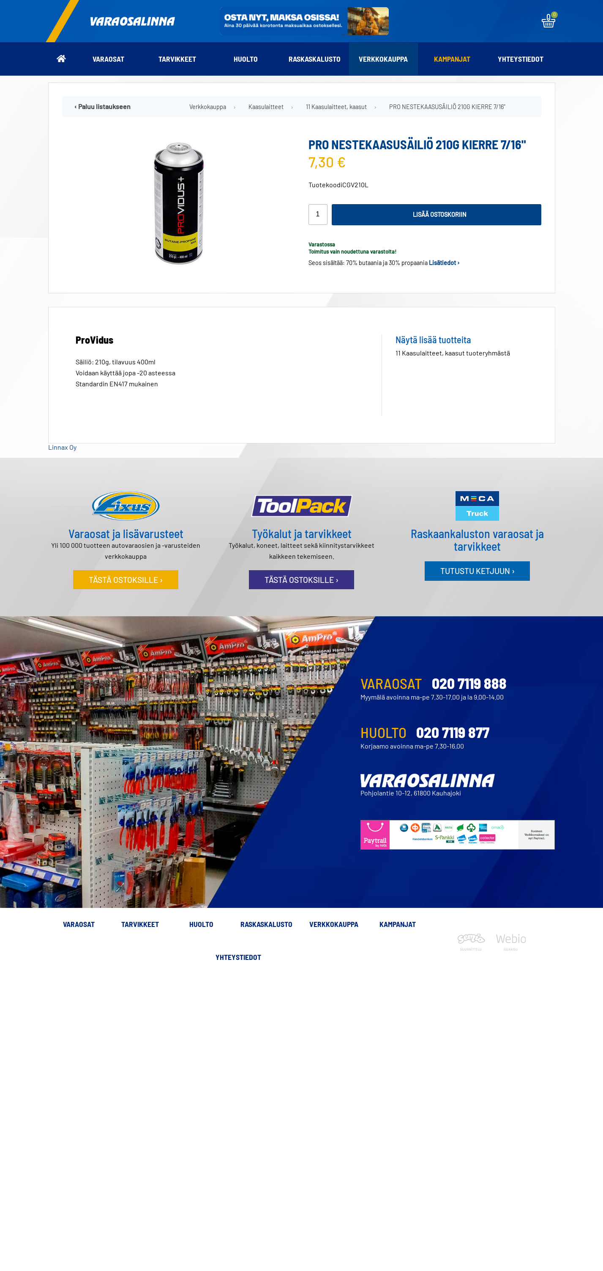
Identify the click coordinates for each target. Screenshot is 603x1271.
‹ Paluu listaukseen (102, 106)
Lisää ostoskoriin (440, 214)
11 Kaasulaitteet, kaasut (336, 106)
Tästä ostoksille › (126, 580)
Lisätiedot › (444, 262)
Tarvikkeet (177, 58)
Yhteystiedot (520, 58)
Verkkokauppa (383, 58)
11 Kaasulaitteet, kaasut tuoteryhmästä (453, 353)
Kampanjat (452, 58)
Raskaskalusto (315, 58)
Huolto (246, 58)
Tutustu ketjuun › (477, 571)
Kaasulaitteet (266, 106)
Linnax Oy (62, 447)
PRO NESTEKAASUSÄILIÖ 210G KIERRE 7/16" (447, 106)
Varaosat (108, 58)
